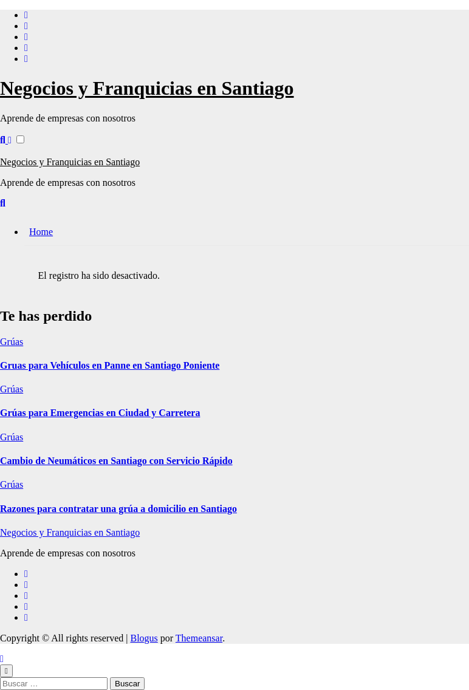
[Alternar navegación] (6, 150)
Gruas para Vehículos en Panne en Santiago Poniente (109, 365)
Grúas (11, 341)
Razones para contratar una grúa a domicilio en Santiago (118, 509)
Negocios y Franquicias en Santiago (147, 88)
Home (41, 232)
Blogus (143, 638)
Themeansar (199, 638)
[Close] (6, 670)
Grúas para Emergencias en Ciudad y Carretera (100, 413)
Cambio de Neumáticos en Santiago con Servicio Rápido (116, 461)
